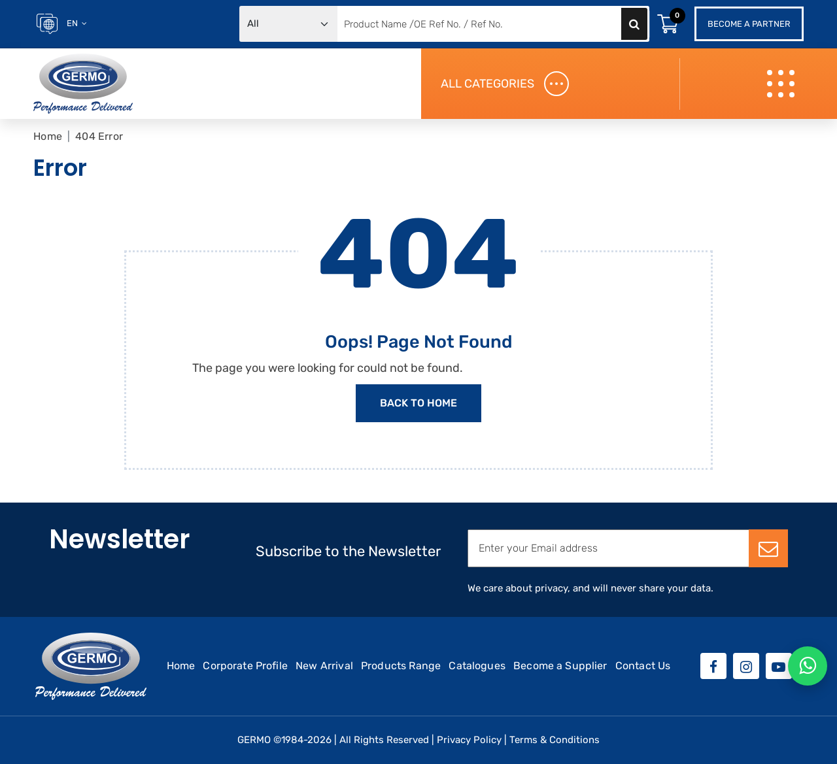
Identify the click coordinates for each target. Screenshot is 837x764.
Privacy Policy (469, 740)
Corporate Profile (245, 665)
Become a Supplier (560, 665)
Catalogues (477, 665)
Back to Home (418, 403)
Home (47, 136)
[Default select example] (288, 23)
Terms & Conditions (554, 740)
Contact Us (643, 665)
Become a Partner (749, 24)
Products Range (401, 665)
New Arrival (324, 665)
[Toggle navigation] (782, 84)
